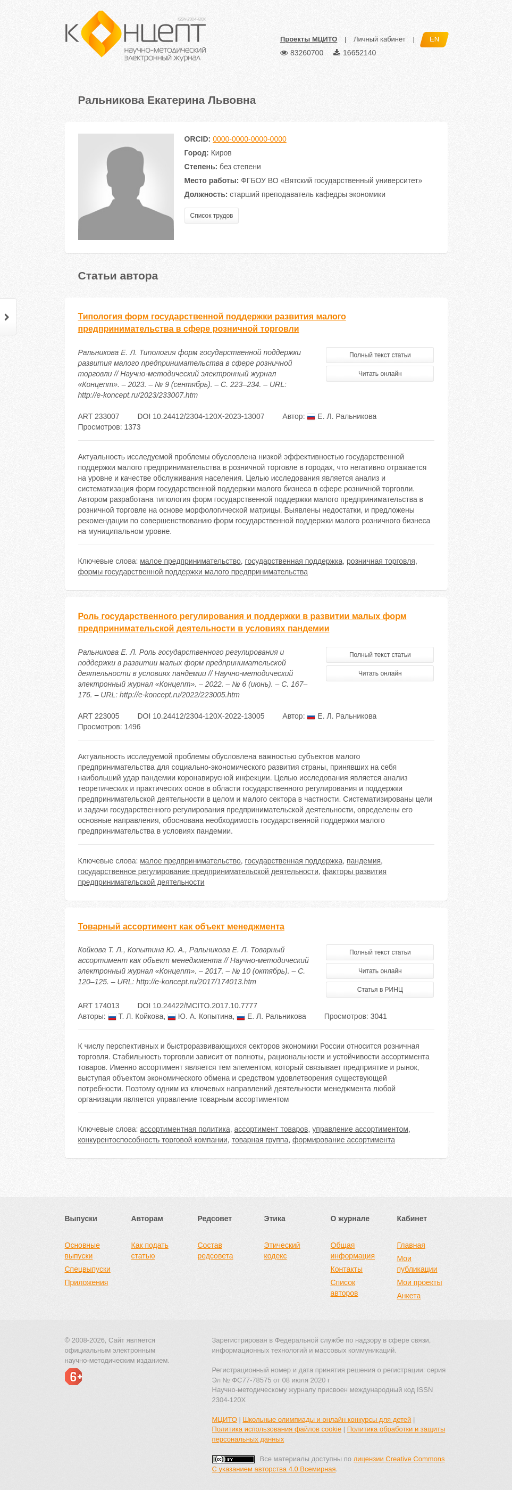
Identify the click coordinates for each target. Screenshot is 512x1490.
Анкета (409, 1295)
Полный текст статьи (380, 355)
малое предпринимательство (190, 561)
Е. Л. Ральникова (341, 416)
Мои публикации (417, 1263)
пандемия (364, 861)
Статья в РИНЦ (380, 989)
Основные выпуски (82, 1250)
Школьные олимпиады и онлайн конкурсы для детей (326, 1419)
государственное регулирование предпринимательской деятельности (198, 871)
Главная (411, 1245)
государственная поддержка (294, 561)
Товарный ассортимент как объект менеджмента (181, 926)
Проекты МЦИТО (308, 39)
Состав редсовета (215, 1250)
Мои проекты (419, 1282)
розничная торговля (381, 561)
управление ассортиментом (360, 1129)
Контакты (347, 1269)
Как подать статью (150, 1250)
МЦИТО (224, 1419)
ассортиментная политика (185, 1129)
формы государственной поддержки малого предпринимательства (193, 571)
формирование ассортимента (343, 1139)
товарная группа (260, 1139)
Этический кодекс (282, 1250)
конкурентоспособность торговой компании (153, 1139)
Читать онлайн (380, 373)
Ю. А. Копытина (199, 1016)
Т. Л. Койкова (136, 1016)
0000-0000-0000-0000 (250, 139)
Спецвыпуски (88, 1269)
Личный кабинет (380, 39)
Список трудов (211, 215)
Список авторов (344, 1287)
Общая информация (353, 1250)
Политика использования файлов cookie (277, 1429)
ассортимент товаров (271, 1129)
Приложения (86, 1282)
